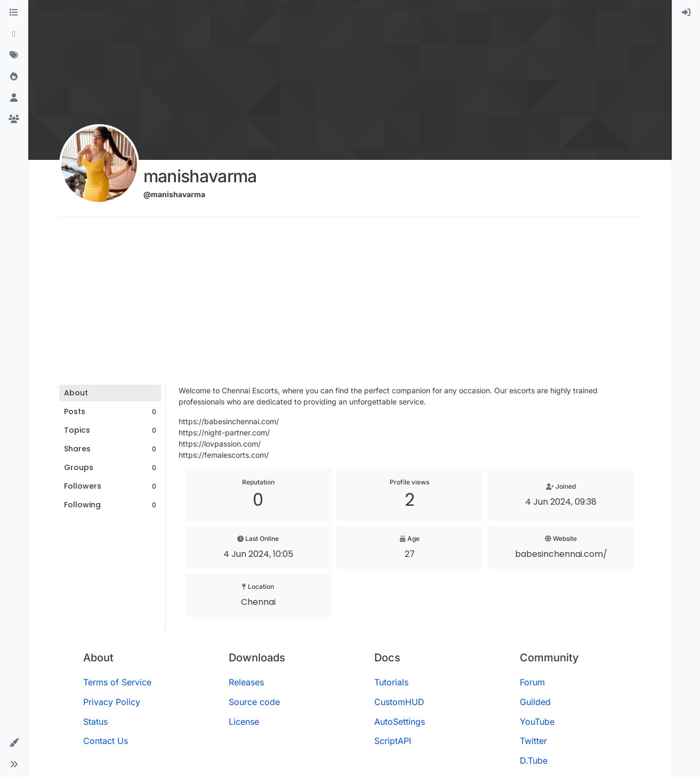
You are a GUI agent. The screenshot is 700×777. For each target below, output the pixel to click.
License (244, 721)
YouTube (537, 721)
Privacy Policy (111, 702)
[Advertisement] (350, 304)
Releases (246, 682)
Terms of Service (117, 682)
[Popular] (13, 76)
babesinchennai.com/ (561, 554)
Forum (532, 682)
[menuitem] (686, 12)
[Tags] (13, 55)
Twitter (533, 740)
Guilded (535, 702)
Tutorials (391, 682)
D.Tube (534, 760)
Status (95, 721)
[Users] (13, 98)
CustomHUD (399, 702)
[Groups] (13, 119)
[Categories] (13, 12)
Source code (254, 702)
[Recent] (13, 34)
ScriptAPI (392, 740)
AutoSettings (399, 721)
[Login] (686, 12)
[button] (13, 742)
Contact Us (105, 740)
